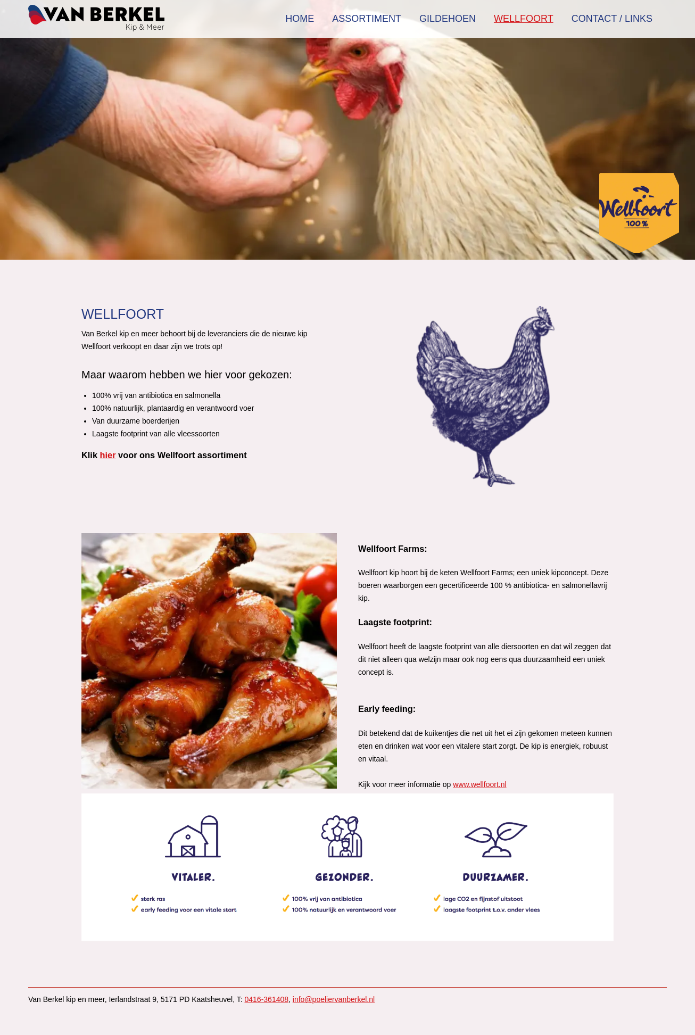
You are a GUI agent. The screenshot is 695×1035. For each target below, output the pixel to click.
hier (108, 455)
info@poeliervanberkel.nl (334, 999)
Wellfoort (523, 18)
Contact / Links (612, 18)
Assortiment (366, 18)
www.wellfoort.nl (479, 784)
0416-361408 (267, 999)
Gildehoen (447, 18)
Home (299, 18)
